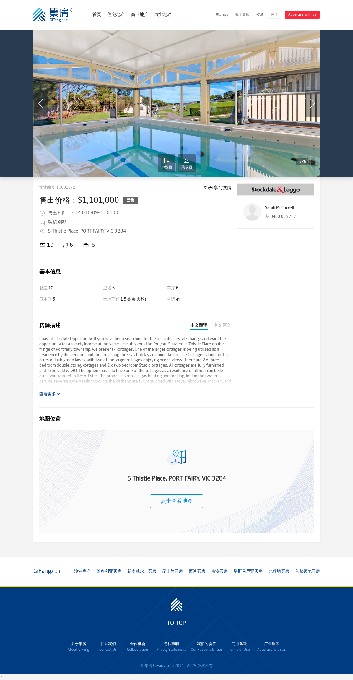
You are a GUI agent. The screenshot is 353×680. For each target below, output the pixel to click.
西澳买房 (197, 571)
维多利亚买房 (109, 571)
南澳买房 (219, 571)
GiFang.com (163, 666)
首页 (96, 15)
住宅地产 (116, 15)
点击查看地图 (177, 501)
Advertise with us (302, 15)
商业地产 (140, 15)
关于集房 (242, 15)
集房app (222, 15)
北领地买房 (279, 571)
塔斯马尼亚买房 (248, 571)
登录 (259, 15)
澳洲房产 (82, 571)
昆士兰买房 (172, 571)
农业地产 (163, 15)
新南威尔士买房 (141, 571)
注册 (274, 15)
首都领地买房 (307, 571)
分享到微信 (220, 187)
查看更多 (50, 394)
